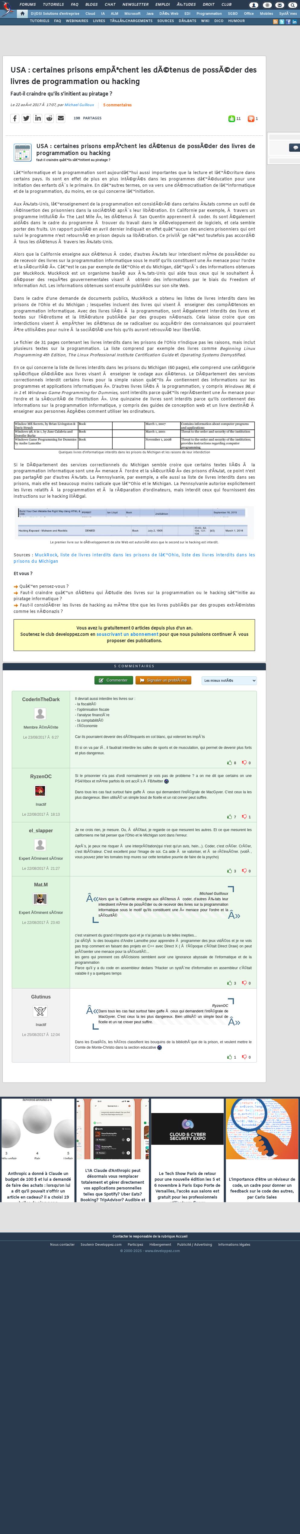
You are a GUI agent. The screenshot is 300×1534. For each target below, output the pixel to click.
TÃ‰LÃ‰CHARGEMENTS (131, 21)
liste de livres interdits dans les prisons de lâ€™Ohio (119, 594)
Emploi (162, 4)
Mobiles (266, 14)
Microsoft (132, 14)
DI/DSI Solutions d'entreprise (55, 14)
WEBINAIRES (77, 21)
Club (226, 4)
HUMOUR (236, 21)
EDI (187, 14)
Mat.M (41, 1000)
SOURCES (165, 21)
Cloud (90, 14)
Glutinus (41, 1112)
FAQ (74, 4)
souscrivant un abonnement (127, 673)
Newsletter (135, 4)
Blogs (91, 4)
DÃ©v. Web (168, 14)
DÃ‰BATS (187, 21)
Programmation (209, 14)
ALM (114, 14)
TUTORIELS (39, 21)
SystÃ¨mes (288, 14)
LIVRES (99, 21)
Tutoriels (53, 4)
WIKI (205, 21)
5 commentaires (117, 144)
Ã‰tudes (186, 4)
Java (149, 14)
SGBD (233, 14)
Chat (110, 4)
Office (249, 14)
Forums (27, 4)
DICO (218, 21)
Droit (208, 4)
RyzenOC (41, 892)
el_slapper (41, 946)
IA (103, 14)
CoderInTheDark (40, 815)
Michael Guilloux (79, 143)
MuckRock (46, 594)
